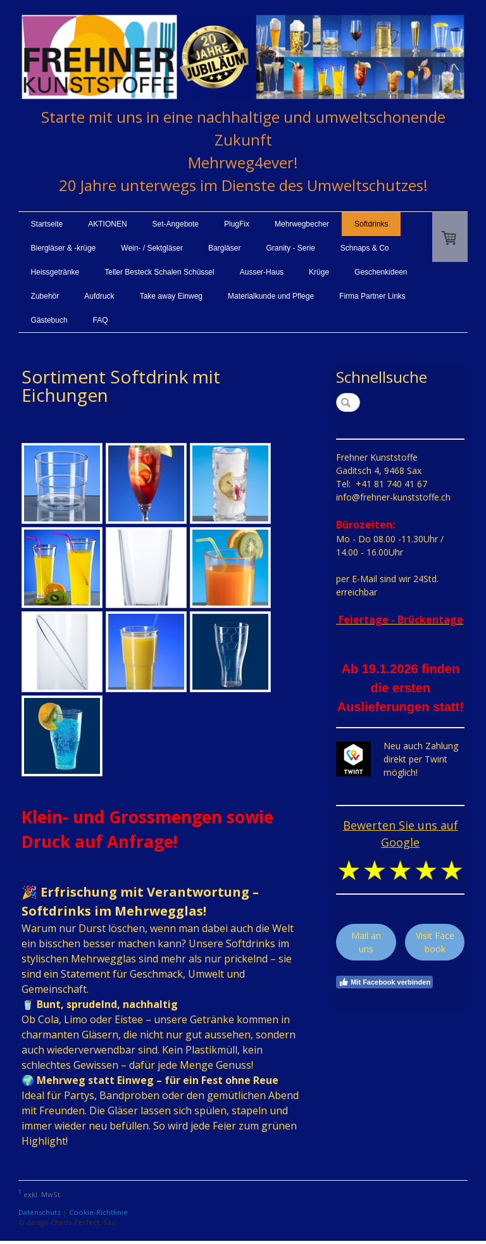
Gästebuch (49, 320)
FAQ (100, 320)
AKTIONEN (107, 224)
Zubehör (45, 296)
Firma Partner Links (372, 296)
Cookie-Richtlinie (98, 1212)
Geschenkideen (380, 272)
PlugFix (236, 224)
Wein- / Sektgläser (152, 248)
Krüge (319, 272)
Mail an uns (366, 942)
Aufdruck (99, 296)
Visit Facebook (435, 942)
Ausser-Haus (262, 272)
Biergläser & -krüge (63, 248)
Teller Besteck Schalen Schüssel (159, 272)
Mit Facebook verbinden (384, 982)
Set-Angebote (176, 224)
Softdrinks (371, 224)
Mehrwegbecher (302, 224)
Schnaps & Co (364, 248)
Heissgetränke (55, 272)
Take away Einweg (171, 296)
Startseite (47, 224)
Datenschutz (39, 1212)
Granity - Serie (290, 248)
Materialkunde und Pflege (271, 296)
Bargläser (224, 248)
